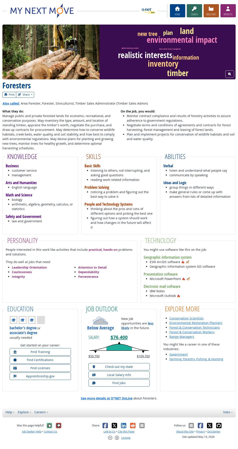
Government (178, 354)
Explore (23, 412)
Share (24, 94)
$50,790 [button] (94, 356)
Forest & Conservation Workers (192, 332)
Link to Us (109, 431)
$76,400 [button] (119, 337)
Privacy (200, 431)
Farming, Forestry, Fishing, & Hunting (196, 359)
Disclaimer (213, 431)
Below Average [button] (100, 328)
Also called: (11, 103)
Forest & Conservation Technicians (194, 327)
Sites (226, 412)
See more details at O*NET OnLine (106, 398)
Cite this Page (126, 431)
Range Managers (181, 337)
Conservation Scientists (186, 318)
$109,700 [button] (143, 356)
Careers (40, 412)
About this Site (185, 431)
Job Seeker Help (31, 431)
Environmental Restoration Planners (195, 323)
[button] (183, 262)
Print (9, 94)
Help (8, 412)
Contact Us (50, 431)
